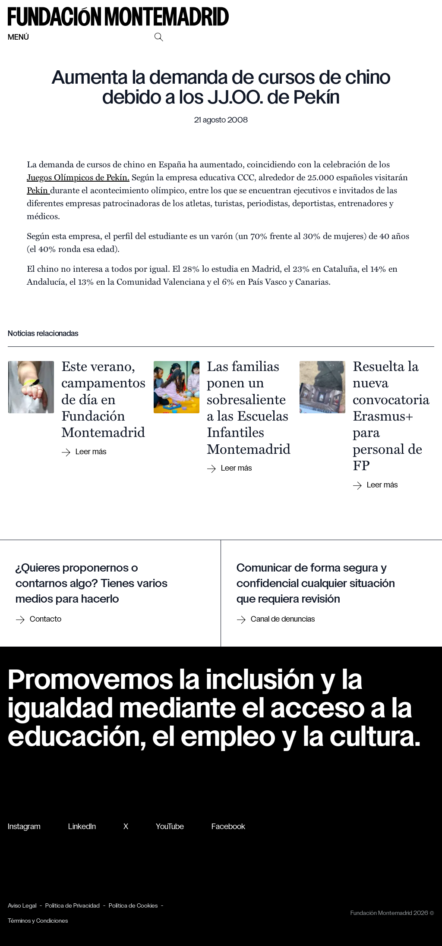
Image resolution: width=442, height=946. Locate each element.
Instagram (24, 827)
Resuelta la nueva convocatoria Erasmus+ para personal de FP (391, 415)
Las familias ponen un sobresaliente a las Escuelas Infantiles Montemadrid (248, 406)
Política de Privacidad (72, 906)
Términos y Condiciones (38, 921)
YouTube (170, 827)
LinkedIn (82, 827)
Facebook (228, 827)
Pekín (38, 189)
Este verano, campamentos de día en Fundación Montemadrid (103, 398)
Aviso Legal (22, 906)
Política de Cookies (133, 906)
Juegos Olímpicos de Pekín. (78, 176)
